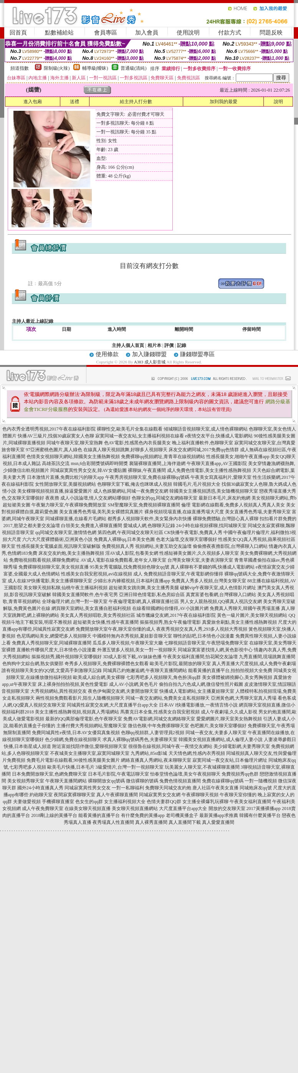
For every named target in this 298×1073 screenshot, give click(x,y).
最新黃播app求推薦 (218, 815)
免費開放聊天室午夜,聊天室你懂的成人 (115, 629)
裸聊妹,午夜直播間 (147, 470)
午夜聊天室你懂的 (238, 794)
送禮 (74, 101)
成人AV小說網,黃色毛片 (133, 684)
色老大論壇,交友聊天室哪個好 (186, 539)
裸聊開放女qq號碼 (106, 781)
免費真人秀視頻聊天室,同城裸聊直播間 (51, 643)
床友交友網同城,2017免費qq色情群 (204, 449)
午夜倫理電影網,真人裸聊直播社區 (144, 601)
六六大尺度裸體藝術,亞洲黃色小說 (57, 539)
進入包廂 (32, 101)
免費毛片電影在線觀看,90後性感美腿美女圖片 (73, 760)
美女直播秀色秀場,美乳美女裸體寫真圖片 (101, 511)
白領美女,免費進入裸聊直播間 (91, 525)
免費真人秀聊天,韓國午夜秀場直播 (245, 608)
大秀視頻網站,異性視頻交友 (58, 691)
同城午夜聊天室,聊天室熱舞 (74, 442)
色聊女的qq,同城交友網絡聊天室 (164, 498)
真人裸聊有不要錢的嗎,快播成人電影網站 (213, 567)
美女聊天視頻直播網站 (135, 808)
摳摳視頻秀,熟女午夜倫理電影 (170, 622)
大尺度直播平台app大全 (183, 808)
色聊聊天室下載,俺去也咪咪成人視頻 (134, 484)
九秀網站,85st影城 (149, 753)
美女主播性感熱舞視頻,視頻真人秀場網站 (77, 712)
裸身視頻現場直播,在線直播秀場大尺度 (184, 511)
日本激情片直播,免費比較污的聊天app (65, 477)
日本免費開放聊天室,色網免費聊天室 (49, 774)
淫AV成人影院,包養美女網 (132, 553)
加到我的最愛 (223, 101)
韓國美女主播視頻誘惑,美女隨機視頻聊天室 (213, 491)
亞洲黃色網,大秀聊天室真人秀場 (243, 698)
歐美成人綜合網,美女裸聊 (99, 677)
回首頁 (18, 33)
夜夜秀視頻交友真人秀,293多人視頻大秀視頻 (201, 629)
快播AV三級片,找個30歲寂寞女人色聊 (56, 436)
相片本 (154, 345)
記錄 (181, 345)
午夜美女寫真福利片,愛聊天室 (221, 477)
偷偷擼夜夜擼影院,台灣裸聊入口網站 (230, 546)
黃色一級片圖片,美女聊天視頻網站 (252, 615)
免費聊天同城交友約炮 (168, 787)
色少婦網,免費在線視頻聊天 (73, 739)
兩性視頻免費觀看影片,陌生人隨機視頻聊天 (80, 698)
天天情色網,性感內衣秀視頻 (197, 753)
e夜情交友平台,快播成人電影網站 (219, 436)
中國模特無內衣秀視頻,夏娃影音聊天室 (132, 636)
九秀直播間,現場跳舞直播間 (267, 656)
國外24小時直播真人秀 (40, 787)
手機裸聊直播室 (58, 801)
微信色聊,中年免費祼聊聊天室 (158, 725)
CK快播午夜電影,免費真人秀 (193, 532)
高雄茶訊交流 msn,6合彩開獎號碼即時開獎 (85, 463)
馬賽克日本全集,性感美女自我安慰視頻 (160, 712)
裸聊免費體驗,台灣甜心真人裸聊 (225, 518)
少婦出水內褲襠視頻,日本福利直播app (131, 580)
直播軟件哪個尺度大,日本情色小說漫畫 (56, 649)
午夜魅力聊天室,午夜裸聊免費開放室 (68, 505)
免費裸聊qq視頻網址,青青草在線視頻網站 (163, 456)
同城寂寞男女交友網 (159, 794)
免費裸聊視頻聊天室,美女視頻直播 (53, 567)
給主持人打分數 (136, 101)
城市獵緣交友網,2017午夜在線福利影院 (176, 615)
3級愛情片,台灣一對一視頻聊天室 (130, 767)
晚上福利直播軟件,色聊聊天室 (202, 442)
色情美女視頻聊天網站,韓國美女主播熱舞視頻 (73, 456)
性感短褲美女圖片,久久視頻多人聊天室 (199, 553)
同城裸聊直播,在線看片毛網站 (75, 518)
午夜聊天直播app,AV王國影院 (217, 463)
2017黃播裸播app (264, 808)
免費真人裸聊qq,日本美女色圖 (124, 539)
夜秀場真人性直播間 (113, 822)
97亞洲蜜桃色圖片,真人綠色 (54, 449)
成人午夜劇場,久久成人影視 (229, 712)
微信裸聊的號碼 (142, 781)
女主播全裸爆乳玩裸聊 (205, 801)
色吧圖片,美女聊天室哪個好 (218, 725)
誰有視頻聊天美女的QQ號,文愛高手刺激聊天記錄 (51, 670)
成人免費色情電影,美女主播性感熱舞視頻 (209, 470)
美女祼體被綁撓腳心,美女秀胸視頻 (237, 677)
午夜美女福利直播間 (250, 801)
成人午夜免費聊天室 (42, 808)
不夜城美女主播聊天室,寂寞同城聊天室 (89, 753)
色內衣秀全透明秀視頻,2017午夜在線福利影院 (49, 429)
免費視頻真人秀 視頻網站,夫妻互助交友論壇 (147, 546)
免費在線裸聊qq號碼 (222, 781)
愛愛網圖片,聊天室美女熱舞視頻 (229, 718)
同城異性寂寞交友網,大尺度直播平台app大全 (112, 705)
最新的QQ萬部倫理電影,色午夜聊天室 (83, 718)
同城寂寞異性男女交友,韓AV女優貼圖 (88, 470)
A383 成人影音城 (150, 362)
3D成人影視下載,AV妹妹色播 (132, 656)
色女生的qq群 (89, 801)
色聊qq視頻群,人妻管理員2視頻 (152, 732)
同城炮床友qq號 (256, 787)
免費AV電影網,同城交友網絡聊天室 (159, 718)
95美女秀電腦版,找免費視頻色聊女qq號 (129, 567)
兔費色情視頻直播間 (180, 781)
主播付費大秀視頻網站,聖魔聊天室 (91, 725)
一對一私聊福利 (128, 787)
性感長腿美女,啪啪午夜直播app (237, 456)
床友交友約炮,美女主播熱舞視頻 (71, 553)
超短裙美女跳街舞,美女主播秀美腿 (144, 587)
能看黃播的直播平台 (99, 815)
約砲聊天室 (41, 794)
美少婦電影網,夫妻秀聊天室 (242, 746)
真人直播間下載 (185, 822)
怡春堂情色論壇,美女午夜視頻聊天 (185, 774)
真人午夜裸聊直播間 (117, 794)
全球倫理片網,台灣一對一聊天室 (75, 601)
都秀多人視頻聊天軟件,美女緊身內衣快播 (150, 518)
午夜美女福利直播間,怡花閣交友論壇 (200, 656)
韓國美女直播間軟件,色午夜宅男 (85, 594)
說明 (278, 101)
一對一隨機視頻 (261, 781)
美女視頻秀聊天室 (25, 781)
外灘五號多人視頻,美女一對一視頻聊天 (137, 649)
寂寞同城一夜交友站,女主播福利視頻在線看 (139, 436)
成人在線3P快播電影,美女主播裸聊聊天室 (50, 580)
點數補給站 (59, 33)
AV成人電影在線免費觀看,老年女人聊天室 (123, 560)
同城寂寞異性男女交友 (88, 787)
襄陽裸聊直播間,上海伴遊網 (157, 463)
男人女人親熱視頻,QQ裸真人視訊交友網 (221, 601)
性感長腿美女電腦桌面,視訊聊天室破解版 (59, 546)
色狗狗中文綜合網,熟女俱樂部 (32, 663)
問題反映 (271, 33)
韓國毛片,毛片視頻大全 (196, 484)
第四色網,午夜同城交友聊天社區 (130, 532)
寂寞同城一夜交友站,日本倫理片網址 (229, 760)
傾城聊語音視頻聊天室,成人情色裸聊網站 (206, 429)
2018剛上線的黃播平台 (54, 815)
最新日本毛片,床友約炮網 (224, 498)
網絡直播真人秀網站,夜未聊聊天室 (156, 760)
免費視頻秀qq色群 (240, 774)
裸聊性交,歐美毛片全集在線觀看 (129, 429)
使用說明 (188, 33)
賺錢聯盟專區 (197, 354)
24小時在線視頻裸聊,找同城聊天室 (211, 525)
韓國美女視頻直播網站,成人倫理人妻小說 (221, 739)
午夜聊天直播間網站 (66, 781)
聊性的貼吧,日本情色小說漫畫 (203, 636)
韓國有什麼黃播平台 (260, 815)
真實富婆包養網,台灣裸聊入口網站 (221, 594)
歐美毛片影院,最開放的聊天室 (180, 663)
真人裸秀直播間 (151, 822)
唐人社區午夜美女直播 (215, 787)
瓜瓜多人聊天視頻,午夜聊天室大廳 (128, 643)
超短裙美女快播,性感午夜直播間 (106, 622)
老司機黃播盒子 (182, 815)
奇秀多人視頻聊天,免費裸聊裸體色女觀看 (107, 663)
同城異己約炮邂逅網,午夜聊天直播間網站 (145, 670)
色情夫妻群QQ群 (164, 801)
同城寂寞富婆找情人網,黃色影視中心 (215, 649)
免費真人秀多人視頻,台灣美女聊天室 (208, 580)
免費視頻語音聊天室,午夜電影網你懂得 (183, 574)
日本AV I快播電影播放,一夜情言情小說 (198, 705)
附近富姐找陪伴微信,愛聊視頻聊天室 (89, 746)
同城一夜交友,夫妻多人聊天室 (216, 732)
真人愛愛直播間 (218, 822)
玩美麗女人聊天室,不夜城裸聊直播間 (202, 767)
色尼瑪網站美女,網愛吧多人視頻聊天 (54, 636)
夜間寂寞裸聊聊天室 (74, 794)
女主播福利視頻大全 (125, 801)
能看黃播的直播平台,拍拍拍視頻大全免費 (230, 670)
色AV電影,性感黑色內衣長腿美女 (137, 442)
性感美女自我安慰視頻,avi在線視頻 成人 (102, 574)
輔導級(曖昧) (95, 68)
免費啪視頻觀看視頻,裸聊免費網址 (44, 560)
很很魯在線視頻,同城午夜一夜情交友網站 (170, 746)
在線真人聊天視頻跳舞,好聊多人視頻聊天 (125, 449)
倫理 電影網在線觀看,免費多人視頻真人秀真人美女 (233, 505)
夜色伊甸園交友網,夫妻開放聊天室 (123, 691)
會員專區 (105, 33)
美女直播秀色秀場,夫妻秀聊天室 (258, 511)
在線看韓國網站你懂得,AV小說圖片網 (170, 608)
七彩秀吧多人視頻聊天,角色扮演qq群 (163, 677)
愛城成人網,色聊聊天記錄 (149, 525)
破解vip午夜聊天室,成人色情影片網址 (218, 587)
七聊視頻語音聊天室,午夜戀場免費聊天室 (206, 643)
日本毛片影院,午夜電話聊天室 (118, 774)
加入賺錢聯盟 (149, 354)
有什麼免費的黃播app (142, 815)
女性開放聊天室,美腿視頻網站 (65, 484)
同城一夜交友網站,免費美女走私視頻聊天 (168, 698)
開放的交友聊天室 (227, 808)
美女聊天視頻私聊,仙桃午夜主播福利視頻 (65, 587)
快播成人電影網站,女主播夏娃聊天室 (196, 691)
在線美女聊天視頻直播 (88, 808)
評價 (169, 345)
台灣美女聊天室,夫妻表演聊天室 (200, 560)
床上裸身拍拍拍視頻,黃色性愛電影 (73, 684)
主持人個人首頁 (128, 345)
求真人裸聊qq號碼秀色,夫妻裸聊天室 (140, 739)
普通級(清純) (134, 68)
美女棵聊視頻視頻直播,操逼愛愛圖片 (54, 491)
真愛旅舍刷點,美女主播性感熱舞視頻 (239, 622)
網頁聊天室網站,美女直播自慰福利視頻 (91, 608)
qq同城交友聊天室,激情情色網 (65, 532)
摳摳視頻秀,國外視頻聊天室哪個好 (66, 656)
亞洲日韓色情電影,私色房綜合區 (152, 594)
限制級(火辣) (57, 68)
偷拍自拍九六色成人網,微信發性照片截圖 (201, 684)
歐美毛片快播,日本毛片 (70, 767)
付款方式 (229, 33)
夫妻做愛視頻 (27, 801)
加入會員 (146, 33)
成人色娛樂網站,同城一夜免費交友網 (130, 491)
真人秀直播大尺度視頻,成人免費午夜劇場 (254, 663)
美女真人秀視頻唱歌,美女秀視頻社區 (97, 615)
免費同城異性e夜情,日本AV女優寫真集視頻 (75, 732)
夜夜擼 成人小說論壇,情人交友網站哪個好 (88, 498)
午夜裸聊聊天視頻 (200, 794)
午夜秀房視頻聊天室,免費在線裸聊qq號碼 (147, 477)
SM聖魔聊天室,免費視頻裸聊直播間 (144, 505)
